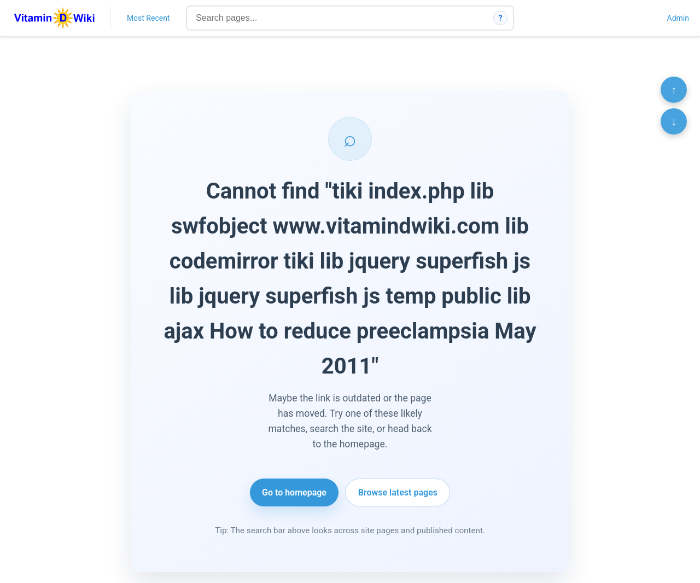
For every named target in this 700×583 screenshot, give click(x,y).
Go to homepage (294, 492)
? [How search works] (501, 18)
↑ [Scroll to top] (673, 90)
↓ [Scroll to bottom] (673, 121)
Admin (678, 18)
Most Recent (148, 18)
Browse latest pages (398, 492)
